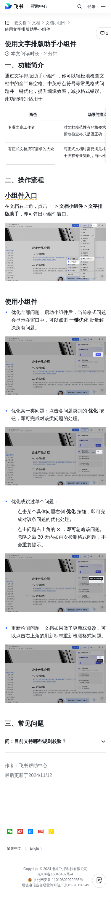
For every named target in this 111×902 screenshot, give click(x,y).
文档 (36, 22)
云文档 (20, 22)
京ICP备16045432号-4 (55, 874)
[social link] (12, 831)
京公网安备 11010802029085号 (55, 880)
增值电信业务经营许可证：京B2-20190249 (55, 885)
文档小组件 (56, 22)
